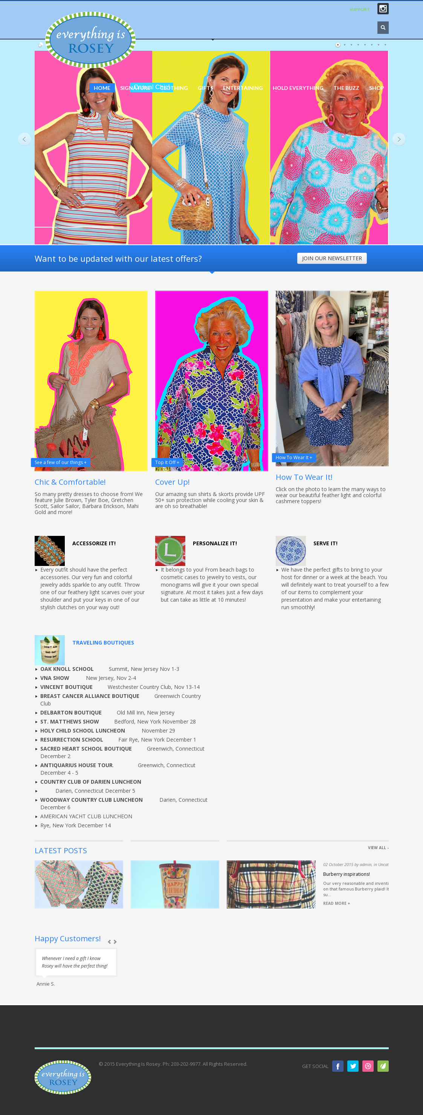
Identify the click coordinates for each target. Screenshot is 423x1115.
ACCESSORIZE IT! (94, 543)
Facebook (338, 1066)
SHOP (376, 88)
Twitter (353, 1066)
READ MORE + (336, 903)
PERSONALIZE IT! (215, 543)
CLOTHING (172, 88)
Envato (383, 1066)
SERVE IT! (325, 543)
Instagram (383, 8)
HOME (102, 88)
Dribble (368, 1066)
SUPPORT (360, 9)
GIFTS (203, 88)
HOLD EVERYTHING (296, 88)
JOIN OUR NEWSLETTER (332, 258)
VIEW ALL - (378, 847)
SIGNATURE (135, 88)
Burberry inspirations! (346, 874)
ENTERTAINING (243, 88)
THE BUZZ (346, 88)
